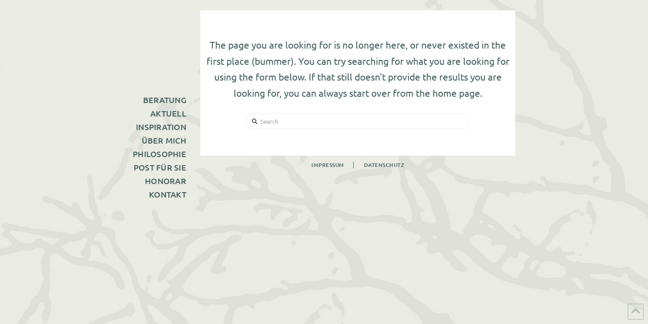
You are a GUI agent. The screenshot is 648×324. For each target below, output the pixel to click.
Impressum (327, 165)
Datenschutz (384, 165)
